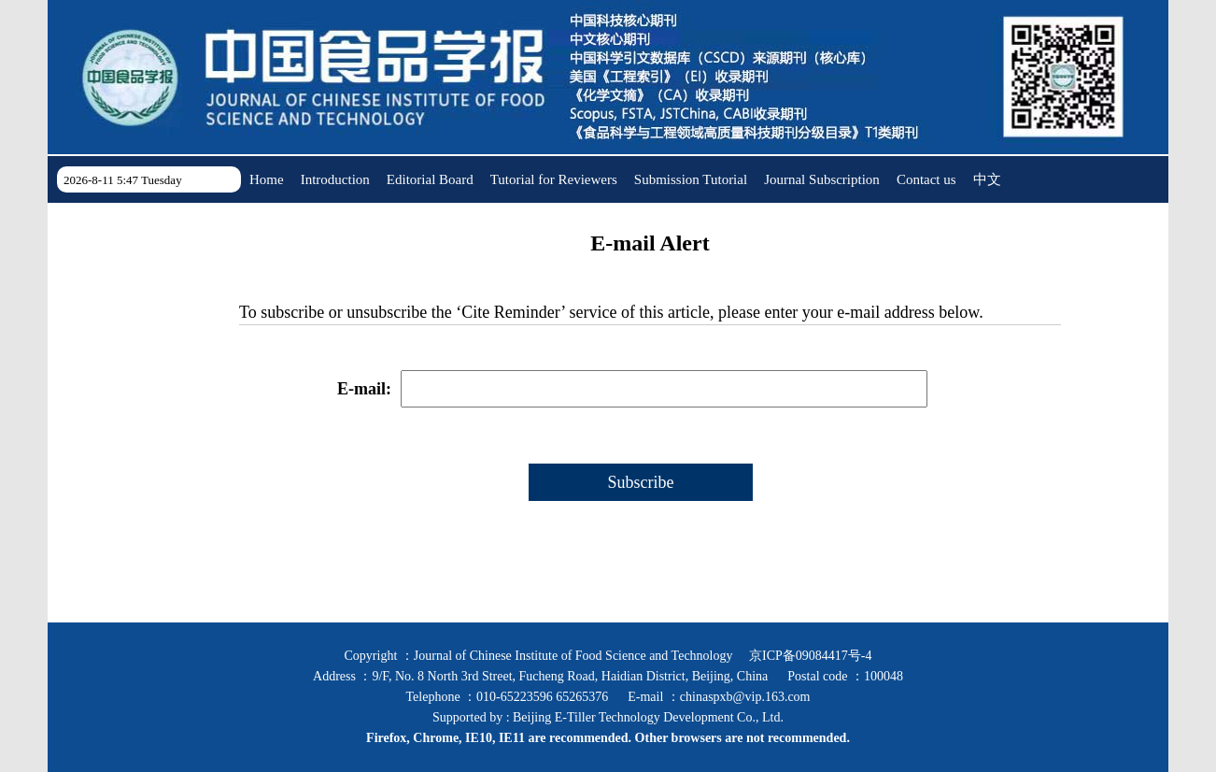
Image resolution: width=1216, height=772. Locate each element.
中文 (987, 179)
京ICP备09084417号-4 (810, 656)
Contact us (926, 179)
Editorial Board (430, 179)
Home (266, 179)
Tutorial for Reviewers (553, 179)
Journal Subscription (822, 179)
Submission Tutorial (690, 179)
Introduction (335, 179)
